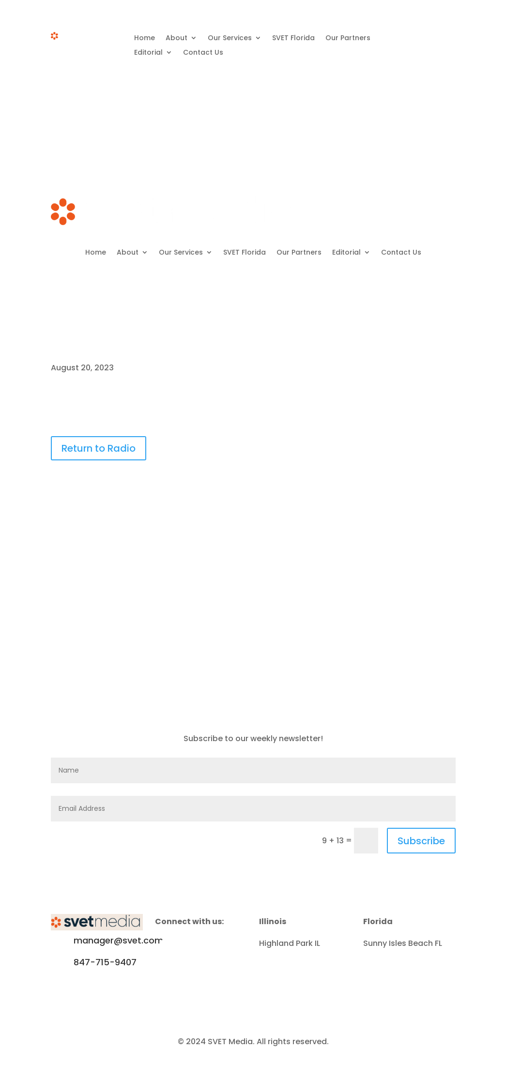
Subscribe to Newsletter (420, 103)
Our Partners (347, 38)
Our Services (230, 38)
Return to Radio (98, 448)
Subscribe (421, 841)
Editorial (148, 53)
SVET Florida (293, 38)
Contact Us (203, 53)
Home (144, 38)
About (176, 38)
